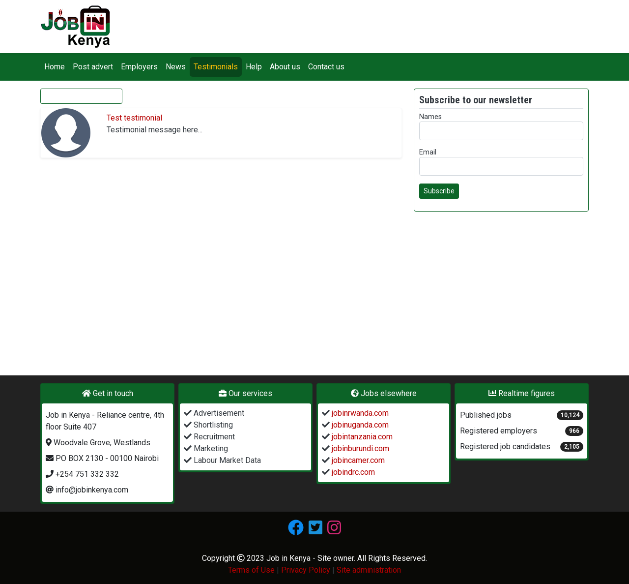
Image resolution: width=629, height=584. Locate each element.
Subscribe (439, 191)
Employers (139, 66)
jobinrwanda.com (359, 413)
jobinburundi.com (359, 448)
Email (427, 152)
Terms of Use (251, 570)
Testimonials (216, 66)
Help (254, 66)
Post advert (93, 66)
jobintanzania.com (361, 436)
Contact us (326, 66)
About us (285, 66)
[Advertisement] (501, 288)
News (176, 66)
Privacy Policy (305, 570)
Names (430, 117)
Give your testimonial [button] (81, 96)
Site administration (369, 570)
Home (54, 66)
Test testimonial (134, 118)
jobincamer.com (357, 460)
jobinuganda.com (359, 425)
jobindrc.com (352, 472)
